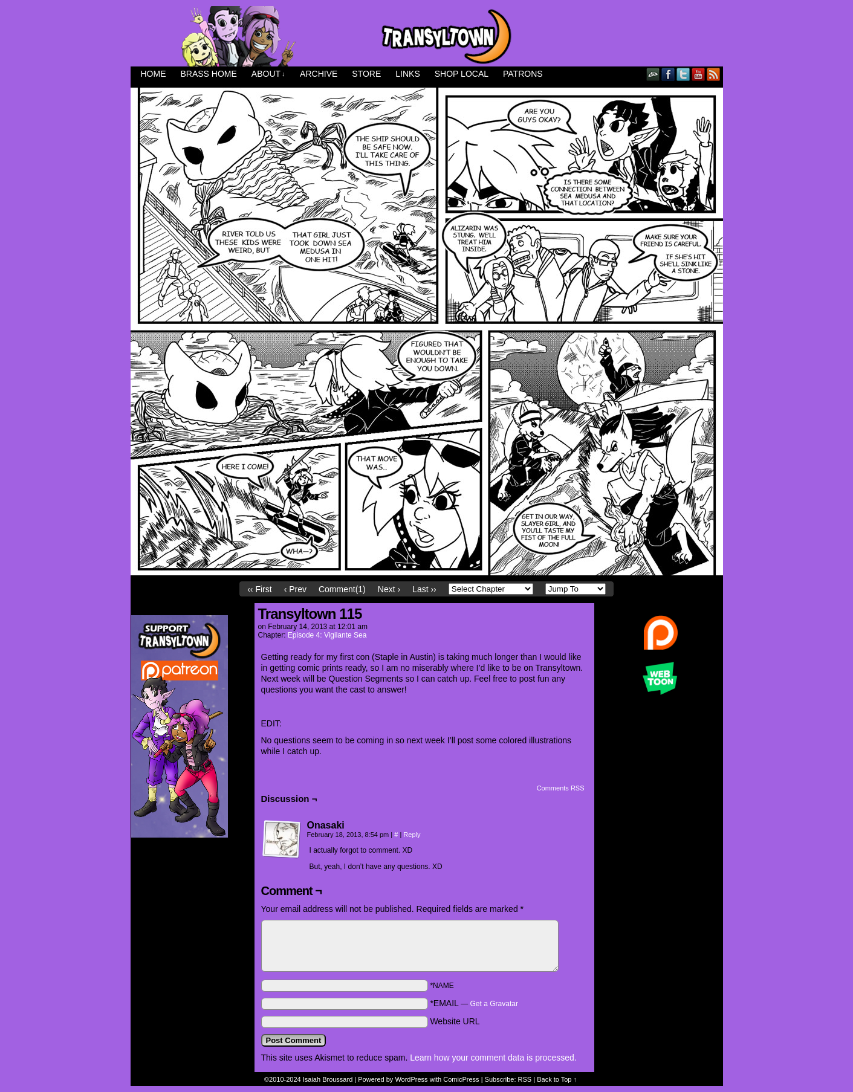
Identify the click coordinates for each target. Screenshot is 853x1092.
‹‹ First (259, 589)
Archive (318, 74)
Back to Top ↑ (557, 1079)
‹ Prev (295, 589)
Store (366, 74)
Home (153, 74)
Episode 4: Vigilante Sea (327, 635)
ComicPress (461, 1079)
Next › (389, 589)
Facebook (668, 74)
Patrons (523, 74)
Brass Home (209, 74)
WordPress (411, 1079)
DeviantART (653, 74)
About (268, 74)
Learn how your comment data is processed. (493, 1057)
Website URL (454, 1021)
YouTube (698, 74)
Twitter (683, 74)
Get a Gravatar (494, 1004)
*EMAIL (474, 1003)
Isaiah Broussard (328, 1079)
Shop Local (461, 74)
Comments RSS (561, 788)
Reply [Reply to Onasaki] (411, 834)
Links (407, 74)
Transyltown (427, 36)
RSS (713, 74)
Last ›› (424, 589)
